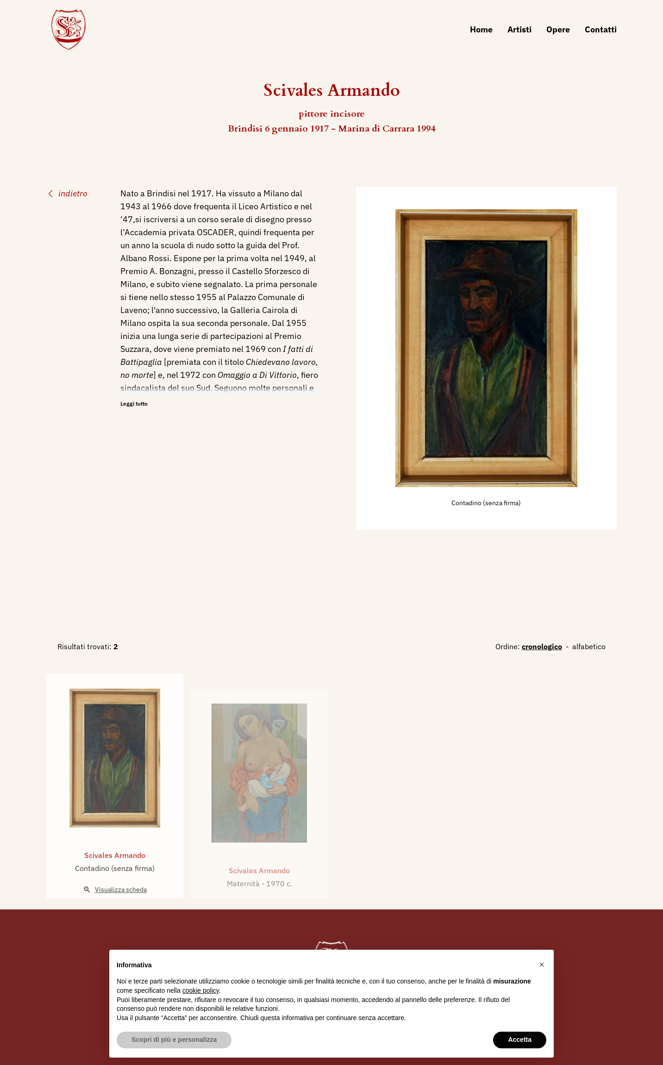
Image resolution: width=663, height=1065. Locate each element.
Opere (558, 29)
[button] (541, 964)
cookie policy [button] (200, 990)
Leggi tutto (134, 403)
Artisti (519, 29)
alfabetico (589, 646)
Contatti (601, 29)
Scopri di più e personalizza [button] (174, 1039)
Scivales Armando (114, 877)
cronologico (542, 646)
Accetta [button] (520, 1039)
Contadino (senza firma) (486, 503)
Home (481, 29)
